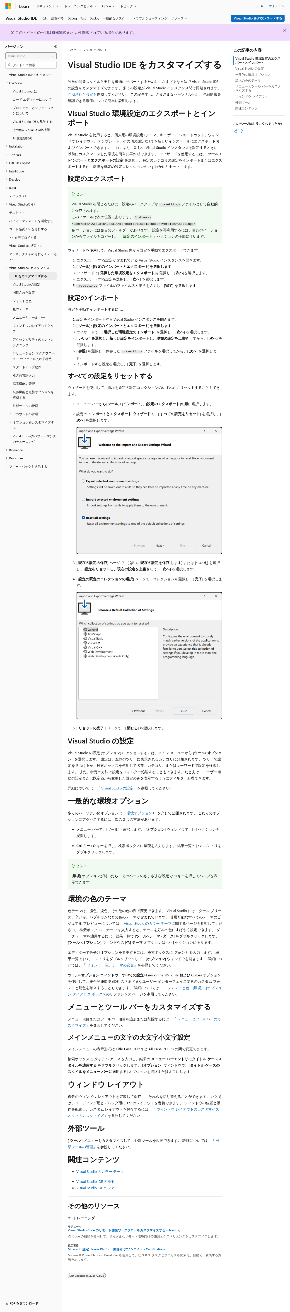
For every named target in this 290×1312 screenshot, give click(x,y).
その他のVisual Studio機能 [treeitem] (31, 130)
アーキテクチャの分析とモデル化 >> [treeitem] (33, 257)
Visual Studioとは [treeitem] (25, 91)
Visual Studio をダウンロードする (258, 18)
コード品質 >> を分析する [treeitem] (28, 229)
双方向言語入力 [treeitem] (24, 375)
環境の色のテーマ (248, 80)
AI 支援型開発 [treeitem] (22, 138)
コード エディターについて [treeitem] (32, 99)
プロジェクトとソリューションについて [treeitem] (33, 111)
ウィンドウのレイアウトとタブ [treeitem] (33, 328)
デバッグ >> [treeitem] (18, 196)
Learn (72, 50)
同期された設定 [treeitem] (24, 292)
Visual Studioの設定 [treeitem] (26, 284)
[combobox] (31, 56)
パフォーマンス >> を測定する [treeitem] (31, 221)
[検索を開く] (262, 6)
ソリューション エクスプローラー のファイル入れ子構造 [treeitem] (34, 356)
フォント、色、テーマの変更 (110, 965)
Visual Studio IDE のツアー (97, 1187)
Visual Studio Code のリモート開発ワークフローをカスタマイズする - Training (124, 1230)
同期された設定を (82, 94)
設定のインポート (137, 236)
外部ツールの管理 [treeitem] (25, 406)
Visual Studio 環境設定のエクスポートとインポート (257, 60)
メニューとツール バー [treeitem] (29, 317)
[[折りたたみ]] (55, 46)
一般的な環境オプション (252, 74)
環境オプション (139, 813)
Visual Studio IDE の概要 (95, 1181)
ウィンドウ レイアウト (251, 96)
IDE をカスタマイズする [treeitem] (30, 276)
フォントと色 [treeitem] (22, 301)
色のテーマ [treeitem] (21, 309)
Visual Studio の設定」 (119, 788)
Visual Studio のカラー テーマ (148, 923)
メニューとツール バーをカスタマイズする (258, 88)
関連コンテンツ (246, 108)
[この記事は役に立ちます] (236, 131)
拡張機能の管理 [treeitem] (24, 383)
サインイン (277, 6)
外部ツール (243, 102)
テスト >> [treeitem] (16, 212)
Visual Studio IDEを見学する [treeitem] (32, 121)
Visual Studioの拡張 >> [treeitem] (25, 245)
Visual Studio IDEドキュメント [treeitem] (30, 75)
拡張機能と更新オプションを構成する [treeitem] (33, 395)
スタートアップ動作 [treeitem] (27, 367)
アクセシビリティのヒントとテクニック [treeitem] (33, 342)
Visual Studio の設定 (249, 68)
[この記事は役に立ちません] (241, 131)
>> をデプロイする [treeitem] (23, 237)
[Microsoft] (8, 6)
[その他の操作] (218, 50)
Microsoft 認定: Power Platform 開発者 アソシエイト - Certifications (116, 1249)
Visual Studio (93, 50)
